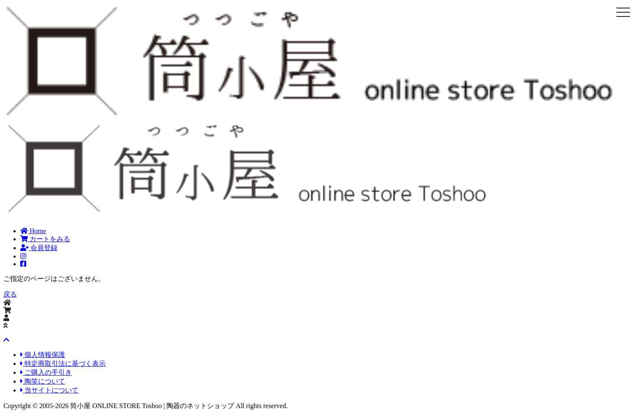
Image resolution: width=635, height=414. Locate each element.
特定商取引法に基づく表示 (63, 363)
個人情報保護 (42, 354)
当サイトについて (49, 390)
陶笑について (42, 381)
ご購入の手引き (46, 372)
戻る (10, 294)
